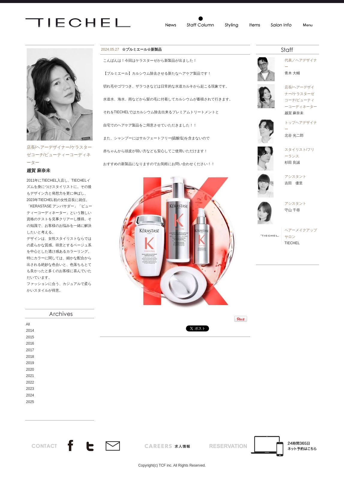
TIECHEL (292, 243)
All (28, 324)
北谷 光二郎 (294, 135)
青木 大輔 (292, 73)
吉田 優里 (294, 183)
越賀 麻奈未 (294, 113)
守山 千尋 (292, 210)
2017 (30, 350)
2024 (30, 395)
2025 (30, 402)
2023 (30, 389)
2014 (30, 330)
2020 (30, 369)
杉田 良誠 (292, 162)
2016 (30, 343)
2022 (30, 382)
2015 (30, 337)
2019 (30, 363)
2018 (30, 357)
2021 (30, 376)
